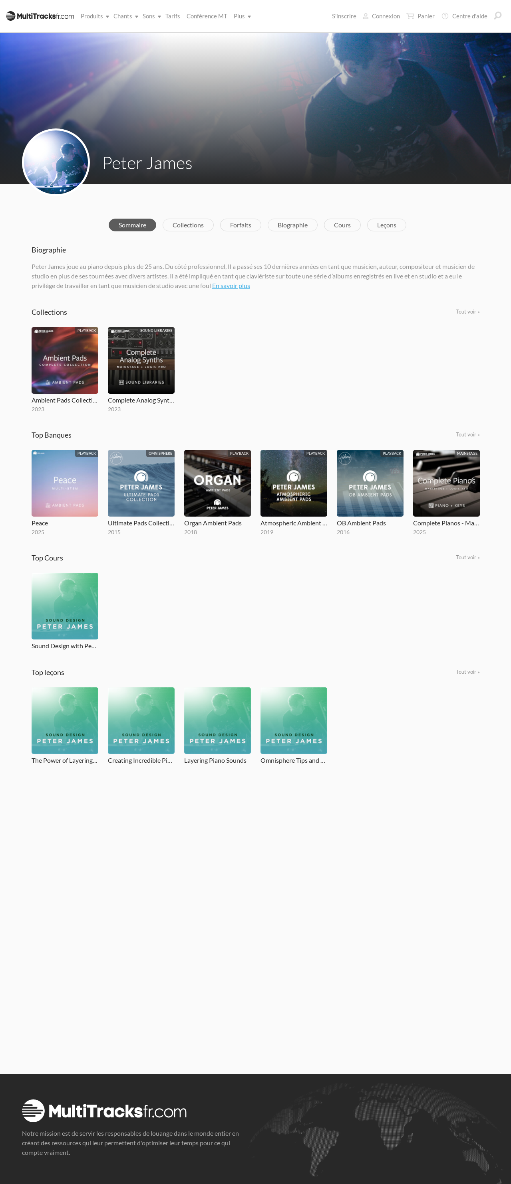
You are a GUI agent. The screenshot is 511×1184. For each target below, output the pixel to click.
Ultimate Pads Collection (141, 523)
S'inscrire (344, 16)
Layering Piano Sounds (215, 760)
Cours (342, 225)
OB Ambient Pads (361, 523)
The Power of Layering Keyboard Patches (65, 760)
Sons (150, 16)
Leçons (386, 225)
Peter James (147, 162)
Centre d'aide (464, 16)
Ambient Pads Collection (65, 400)
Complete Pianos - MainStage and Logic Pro (446, 523)
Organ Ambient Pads (213, 523)
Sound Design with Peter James (65, 645)
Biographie (293, 225)
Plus (241, 16)
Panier (420, 16)
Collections (188, 225)
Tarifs (172, 16)
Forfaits (240, 225)
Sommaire (132, 225)
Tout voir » (468, 311)
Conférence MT (207, 16)
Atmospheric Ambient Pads (293, 523)
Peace (40, 523)
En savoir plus (231, 285)
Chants (124, 16)
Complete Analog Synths (141, 400)
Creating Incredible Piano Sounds (141, 760)
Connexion (381, 16)
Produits (93, 16)
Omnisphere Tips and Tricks (293, 760)
